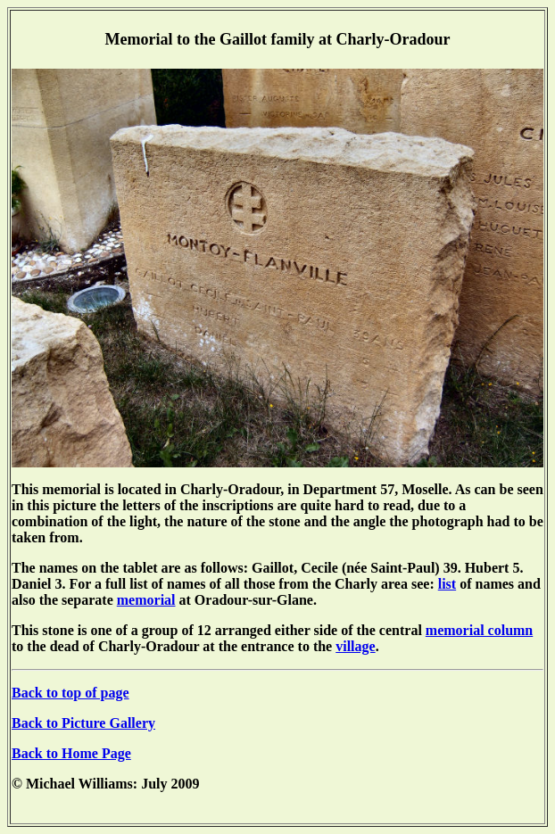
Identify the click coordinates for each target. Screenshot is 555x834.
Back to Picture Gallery (83, 723)
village (355, 646)
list (447, 583)
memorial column (479, 630)
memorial (146, 599)
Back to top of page (70, 692)
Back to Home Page (71, 753)
